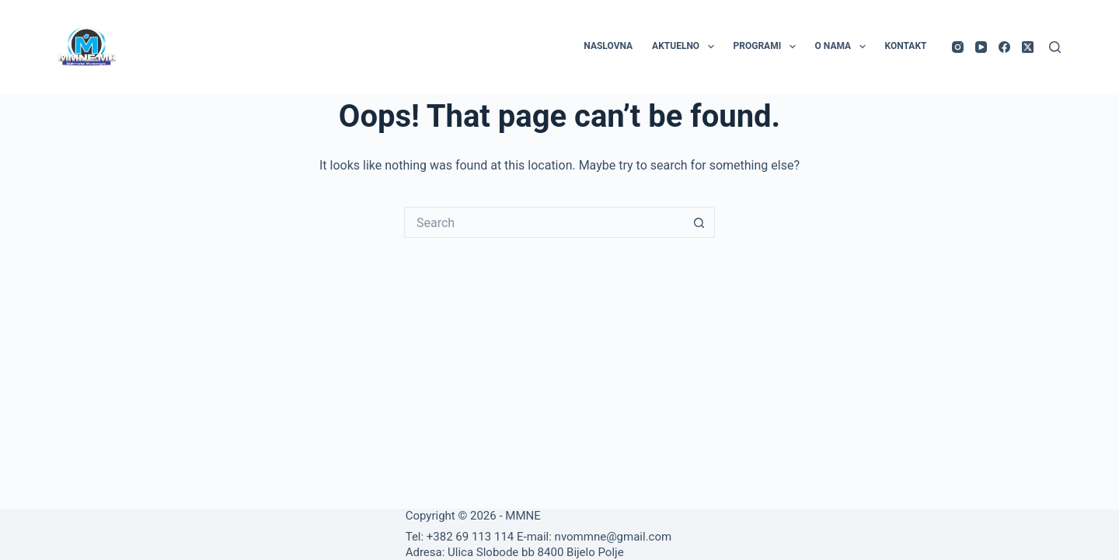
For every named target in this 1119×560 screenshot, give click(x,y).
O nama (843, 46)
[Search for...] (544, 222)
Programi (768, 46)
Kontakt (906, 45)
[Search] (1055, 47)
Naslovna (608, 45)
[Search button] (699, 222)
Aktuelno (686, 46)
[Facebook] (1004, 47)
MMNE (522, 516)
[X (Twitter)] (1028, 47)
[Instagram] (958, 47)
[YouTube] (981, 47)
